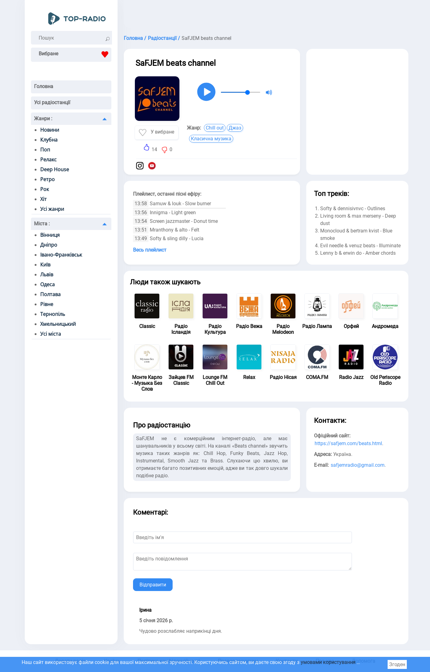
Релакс (48, 159)
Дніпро (48, 244)
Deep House (54, 169)
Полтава (50, 294)
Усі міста (50, 333)
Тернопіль (52, 314)
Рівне (46, 304)
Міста (42, 224)
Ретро (47, 179)
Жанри (43, 118)
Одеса (47, 284)
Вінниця (50, 235)
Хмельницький (58, 324)
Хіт (43, 199)
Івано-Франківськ (61, 254)
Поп (45, 149)
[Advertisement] (266, 15)
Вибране (75, 54)
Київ (45, 264)
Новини (49, 129)
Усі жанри (52, 209)
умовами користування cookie (336, 662)
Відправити (153, 585)
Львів (46, 274)
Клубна (49, 139)
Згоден (397, 664)
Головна (43, 86)
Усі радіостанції (52, 102)
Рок (44, 189)
